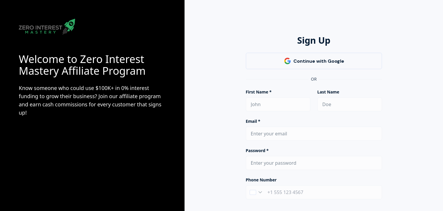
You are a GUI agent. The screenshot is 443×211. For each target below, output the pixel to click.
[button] (256, 192)
